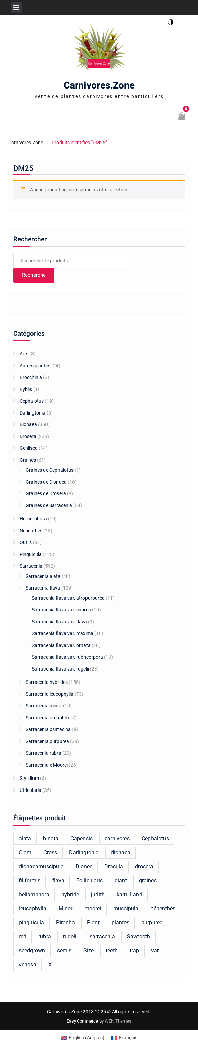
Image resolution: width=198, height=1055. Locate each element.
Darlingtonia (32, 413)
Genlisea (28, 448)
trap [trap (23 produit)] (134, 950)
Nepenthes (30, 530)
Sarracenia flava (43, 588)
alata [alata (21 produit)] (25, 838)
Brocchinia (30, 377)
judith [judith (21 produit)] (98, 894)
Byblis (25, 389)
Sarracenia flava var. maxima (62, 633)
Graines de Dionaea (46, 482)
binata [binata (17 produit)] (50, 838)
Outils (25, 542)
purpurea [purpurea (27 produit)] (152, 922)
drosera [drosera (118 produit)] (144, 866)
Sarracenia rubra (43, 753)
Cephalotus (31, 401)
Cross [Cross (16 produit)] (50, 852)
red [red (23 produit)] (22, 936)
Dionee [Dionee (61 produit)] (84, 866)
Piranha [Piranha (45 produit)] (65, 922)
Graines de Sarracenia (49, 505)
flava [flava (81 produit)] (58, 880)
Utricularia (30, 790)
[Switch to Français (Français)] (124, 1037)
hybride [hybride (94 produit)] (70, 894)
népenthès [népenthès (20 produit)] (162, 908)
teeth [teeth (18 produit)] (112, 950)
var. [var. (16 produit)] (155, 950)
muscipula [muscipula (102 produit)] (125, 908)
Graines (27, 460)
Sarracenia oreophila (47, 717)
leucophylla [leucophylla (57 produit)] (33, 908)
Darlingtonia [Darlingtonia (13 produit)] (84, 852)
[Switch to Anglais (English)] (82, 1037)
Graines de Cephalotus (50, 470)
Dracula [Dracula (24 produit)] (113, 866)
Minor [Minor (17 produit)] (65, 908)
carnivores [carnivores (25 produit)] (117, 838)
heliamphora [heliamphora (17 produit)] (34, 894)
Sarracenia (30, 566)
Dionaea (28, 424)
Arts (23, 353)
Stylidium (29, 778)
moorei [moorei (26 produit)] (92, 908)
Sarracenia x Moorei (47, 765)
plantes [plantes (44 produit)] (120, 922)
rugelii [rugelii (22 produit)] (70, 936)
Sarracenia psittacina (48, 729)
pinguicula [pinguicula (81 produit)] (31, 922)
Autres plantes (34, 365)
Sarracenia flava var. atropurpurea (68, 598)
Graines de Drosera (46, 493)
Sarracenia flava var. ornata (61, 645)
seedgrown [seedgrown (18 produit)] (32, 950)
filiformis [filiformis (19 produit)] (29, 880)
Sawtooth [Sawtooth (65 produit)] (138, 936)
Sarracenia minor (44, 705)
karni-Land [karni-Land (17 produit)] (129, 894)
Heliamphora (33, 519)
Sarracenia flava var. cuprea (61, 609)
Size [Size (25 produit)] (88, 950)
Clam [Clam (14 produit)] (25, 852)
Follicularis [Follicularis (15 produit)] (89, 880)
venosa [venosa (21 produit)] (27, 964)
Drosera (27, 436)
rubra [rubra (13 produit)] (44, 936)
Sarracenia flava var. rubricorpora (67, 657)
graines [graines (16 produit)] (148, 880)
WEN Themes (118, 1021)
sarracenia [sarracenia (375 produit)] (102, 936)
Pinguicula (30, 554)
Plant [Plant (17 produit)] (93, 922)
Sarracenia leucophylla (50, 694)
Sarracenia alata (43, 576)
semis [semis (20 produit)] (64, 950)
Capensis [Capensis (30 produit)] (81, 838)
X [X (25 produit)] (50, 964)
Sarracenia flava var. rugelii (60, 669)
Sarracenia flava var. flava (59, 621)
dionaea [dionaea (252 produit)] (120, 852)
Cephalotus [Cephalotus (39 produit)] (155, 838)
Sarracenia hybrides (47, 682)
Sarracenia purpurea (47, 741)
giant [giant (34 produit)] (121, 880)
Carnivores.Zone (99, 86)
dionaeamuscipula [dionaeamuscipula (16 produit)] (41, 866)
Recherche (34, 275)
